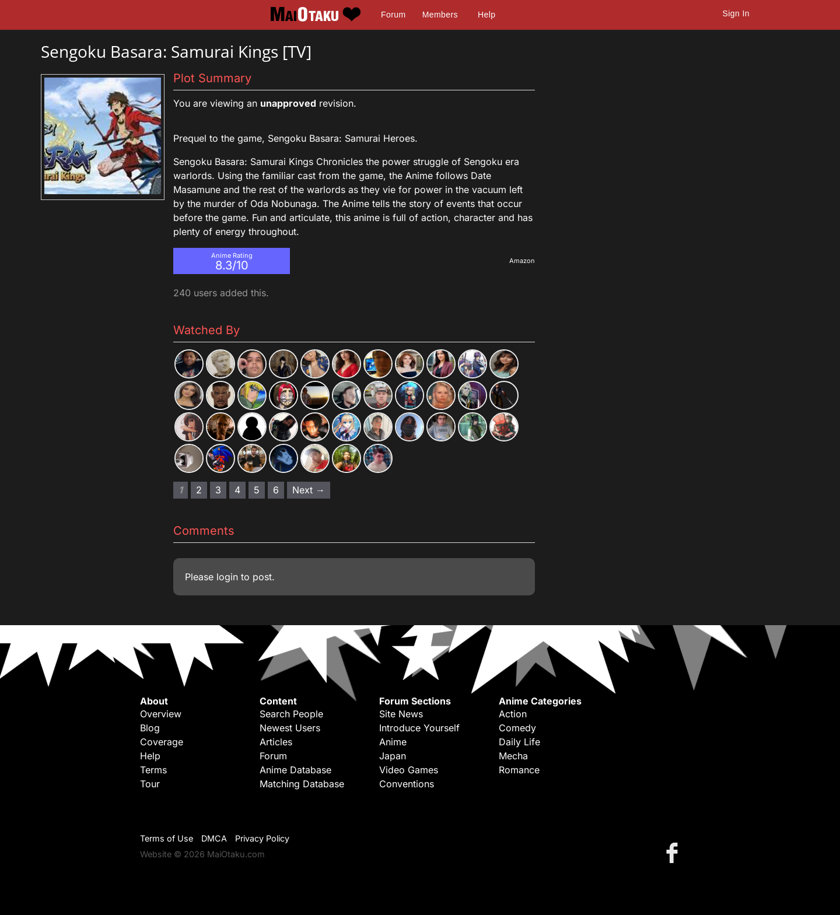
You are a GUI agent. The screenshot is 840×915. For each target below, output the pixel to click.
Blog (150, 728)
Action (513, 714)
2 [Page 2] (199, 490)
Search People (291, 714)
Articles (276, 742)
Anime (393, 742)
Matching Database (302, 784)
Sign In (736, 13)
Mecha (513, 756)
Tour (150, 784)
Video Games (408, 770)
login (227, 577)
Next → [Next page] (308, 490)
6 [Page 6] (276, 490)
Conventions (406, 784)
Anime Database (295, 770)
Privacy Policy (262, 838)
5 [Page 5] (257, 490)
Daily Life (519, 742)
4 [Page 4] (237, 490)
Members (440, 14)
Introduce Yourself (419, 728)
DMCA (214, 838)
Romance (519, 770)
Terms (153, 770)
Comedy (517, 728)
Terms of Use (166, 838)
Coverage (161, 742)
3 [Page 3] (218, 490)
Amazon (522, 261)
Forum (393, 14)
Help (486, 14)
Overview (160, 714)
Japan (392, 756)
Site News (401, 714)
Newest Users (290, 728)
